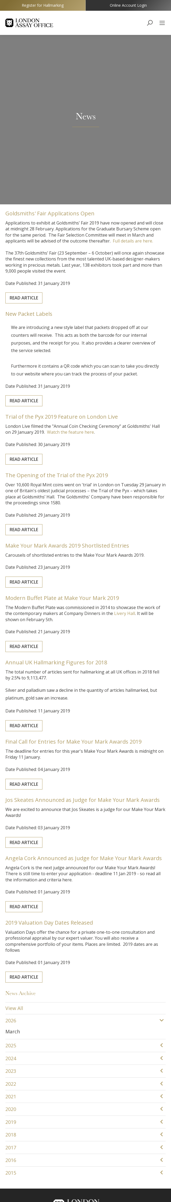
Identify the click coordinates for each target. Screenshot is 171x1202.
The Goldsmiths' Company (85, 1119)
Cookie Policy (53, 1186)
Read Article (41, 124)
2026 (10, 858)
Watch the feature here (74, 272)
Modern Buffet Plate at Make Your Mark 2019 (68, 443)
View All (14, 846)
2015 (10, 1011)
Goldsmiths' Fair (86, 1139)
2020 (10, 947)
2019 (10, 960)
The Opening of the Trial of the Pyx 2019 (64, 321)
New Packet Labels (44, 164)
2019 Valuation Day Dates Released (59, 768)
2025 (10, 884)
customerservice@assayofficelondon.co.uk (86, 1094)
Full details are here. (119, 83)
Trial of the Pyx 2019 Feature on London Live (68, 261)
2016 (10, 998)
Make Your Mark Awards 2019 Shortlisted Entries (72, 389)
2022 (10, 922)
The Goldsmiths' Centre (85, 1129)
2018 (10, 972)
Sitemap (124, 1186)
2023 (10, 909)
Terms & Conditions (91, 1186)
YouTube (85, 1149)
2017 (10, 985)
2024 (10, 896)
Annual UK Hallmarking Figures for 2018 (64, 509)
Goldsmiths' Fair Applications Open (60, 63)
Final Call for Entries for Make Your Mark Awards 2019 (76, 585)
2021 (10, 934)
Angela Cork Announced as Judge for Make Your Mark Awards (84, 703)
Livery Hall (113, 454)
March (12, 869)
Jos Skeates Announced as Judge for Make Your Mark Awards (83, 644)
